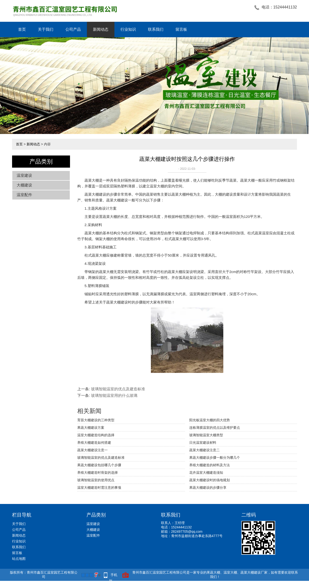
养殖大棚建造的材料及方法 (209, 465)
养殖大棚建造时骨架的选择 (97, 472)
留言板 (181, 29)
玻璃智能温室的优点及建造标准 (118, 389)
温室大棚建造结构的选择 (95, 435)
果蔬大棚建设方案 (90, 427)
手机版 (113, 575)
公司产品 (73, 29)
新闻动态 (100, 29)
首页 (22, 29)
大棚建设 (24, 185)
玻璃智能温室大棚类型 (206, 435)
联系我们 (155, 29)
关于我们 (45, 29)
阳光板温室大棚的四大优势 (209, 420)
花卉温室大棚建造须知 (206, 472)
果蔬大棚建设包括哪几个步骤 (99, 465)
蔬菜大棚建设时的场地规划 (209, 480)
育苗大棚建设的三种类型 (95, 420)
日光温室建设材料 (202, 442)
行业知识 (128, 29)
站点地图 (19, 559)
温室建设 (24, 175)
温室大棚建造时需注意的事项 (99, 487)
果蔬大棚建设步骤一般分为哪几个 (214, 457)
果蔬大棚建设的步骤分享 (207, 487)
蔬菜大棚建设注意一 (92, 450)
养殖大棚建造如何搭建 (94, 442)
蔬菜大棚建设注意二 (204, 450)
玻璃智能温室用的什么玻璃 (114, 395)
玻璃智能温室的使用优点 (95, 480)
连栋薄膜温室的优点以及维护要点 (214, 427)
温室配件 (24, 195)
